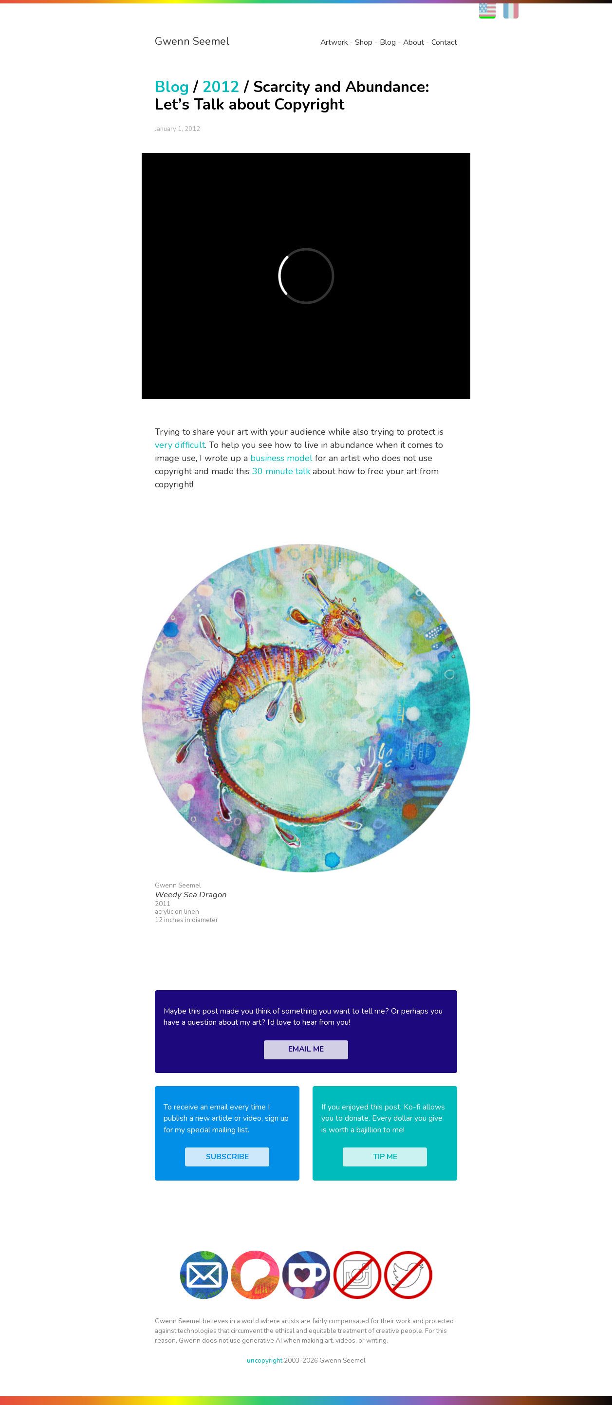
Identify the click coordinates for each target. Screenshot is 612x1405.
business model (281, 458)
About (413, 42)
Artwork (334, 42)
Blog (388, 42)
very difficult (180, 445)
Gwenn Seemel (192, 41)
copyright (264, 1360)
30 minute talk (281, 471)
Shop (363, 42)
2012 (221, 86)
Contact (444, 42)
